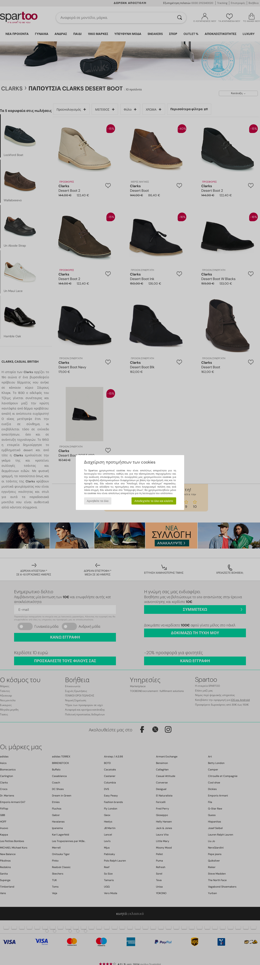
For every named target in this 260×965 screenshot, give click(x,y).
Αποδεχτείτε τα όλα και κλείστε (153, 501)
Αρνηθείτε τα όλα (98, 501)
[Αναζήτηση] (179, 17)
